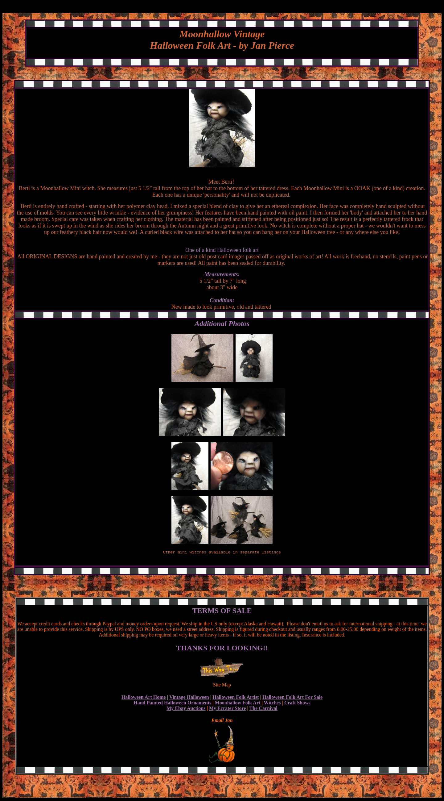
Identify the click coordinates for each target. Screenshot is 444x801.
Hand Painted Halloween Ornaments (172, 703)
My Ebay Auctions (185, 709)
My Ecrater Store (227, 709)
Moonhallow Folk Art (238, 703)
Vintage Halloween (189, 698)
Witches (272, 703)
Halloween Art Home (143, 698)
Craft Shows (297, 703)
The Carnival (263, 709)
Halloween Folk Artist (235, 698)
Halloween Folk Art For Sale (292, 698)
